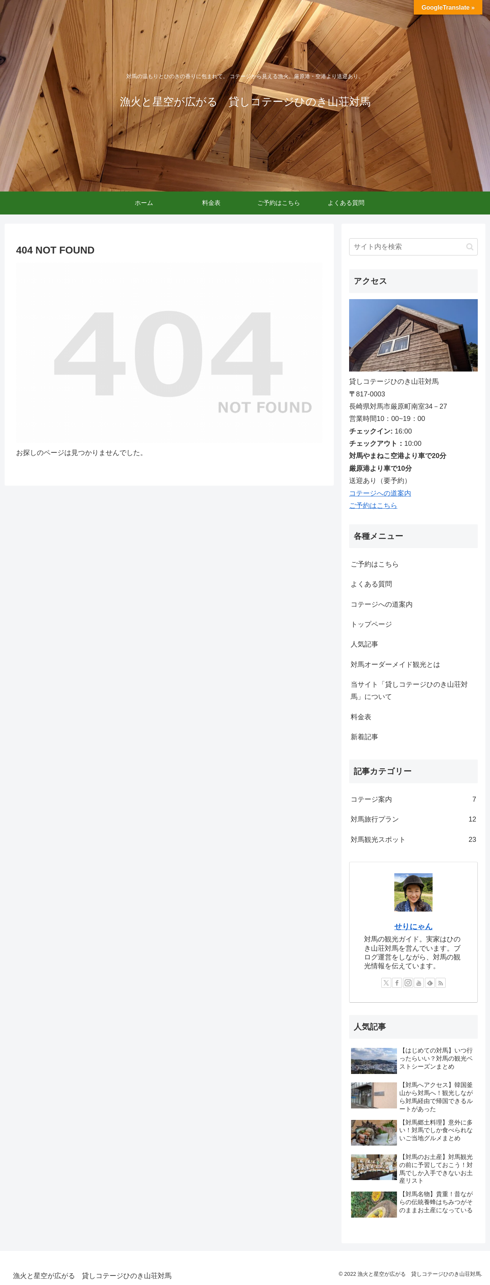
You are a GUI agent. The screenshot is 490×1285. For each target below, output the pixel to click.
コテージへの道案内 (380, 493)
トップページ (371, 624)
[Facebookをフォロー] (397, 983)
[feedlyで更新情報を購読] (430, 983)
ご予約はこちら (373, 505)
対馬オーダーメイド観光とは (395, 664)
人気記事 (364, 644)
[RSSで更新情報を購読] (441, 983)
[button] (470, 246)
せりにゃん (413, 926)
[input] (413, 246)
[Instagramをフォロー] (408, 983)
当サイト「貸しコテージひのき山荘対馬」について (409, 691)
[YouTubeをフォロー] (419, 983)
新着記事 (364, 737)
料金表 (361, 717)
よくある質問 (371, 584)
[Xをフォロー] (386, 983)
